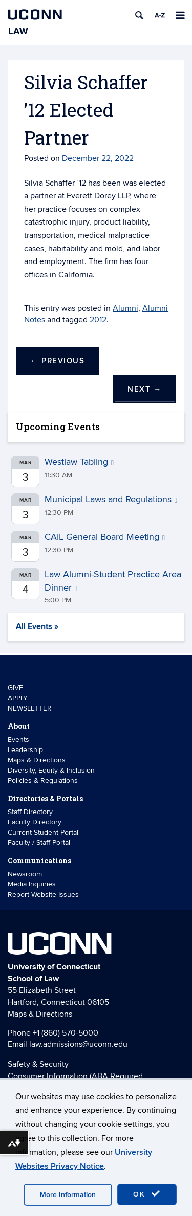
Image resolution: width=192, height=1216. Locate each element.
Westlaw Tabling (79, 462)
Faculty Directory (34, 822)
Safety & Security (38, 1064)
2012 (98, 320)
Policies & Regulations (43, 780)
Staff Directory (30, 811)
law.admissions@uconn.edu (78, 1044)
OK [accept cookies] (147, 1194)
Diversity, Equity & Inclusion (51, 770)
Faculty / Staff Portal (39, 842)
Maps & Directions (37, 760)
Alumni (125, 308)
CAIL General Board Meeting (105, 537)
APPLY (18, 698)
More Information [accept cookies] (68, 1194)
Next (144, 389)
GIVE (15, 687)
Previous (57, 361)
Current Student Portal (43, 832)
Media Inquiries (32, 884)
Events (18, 739)
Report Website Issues (43, 894)
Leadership (25, 749)
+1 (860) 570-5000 (65, 1033)
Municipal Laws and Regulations (111, 499)
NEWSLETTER (30, 708)
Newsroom (26, 873)
